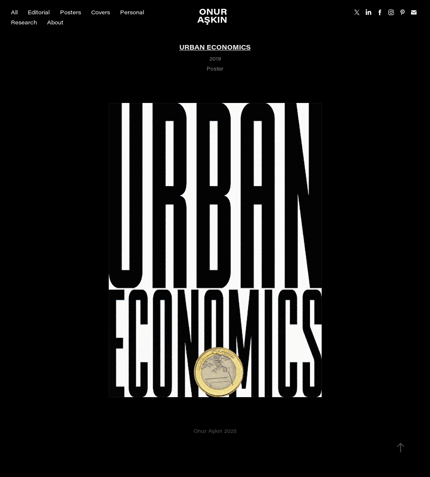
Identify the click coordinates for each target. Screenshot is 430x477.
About (55, 22)
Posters (70, 12)
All (14, 12)
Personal (132, 12)
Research (24, 22)
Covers (100, 12)
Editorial (39, 12)
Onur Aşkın (213, 15)
